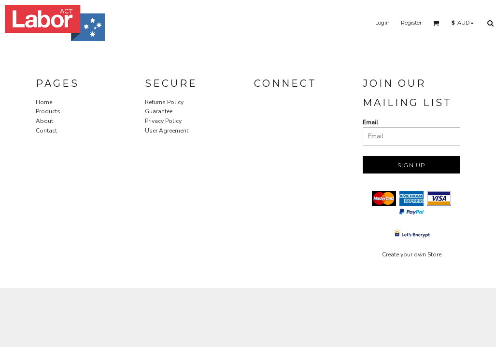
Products (48, 111)
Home (44, 102)
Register (411, 22)
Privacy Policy (163, 121)
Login (382, 22)
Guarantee (158, 111)
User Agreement (166, 130)
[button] (436, 23)
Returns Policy (164, 102)
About (44, 121)
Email (370, 122)
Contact (46, 130)
